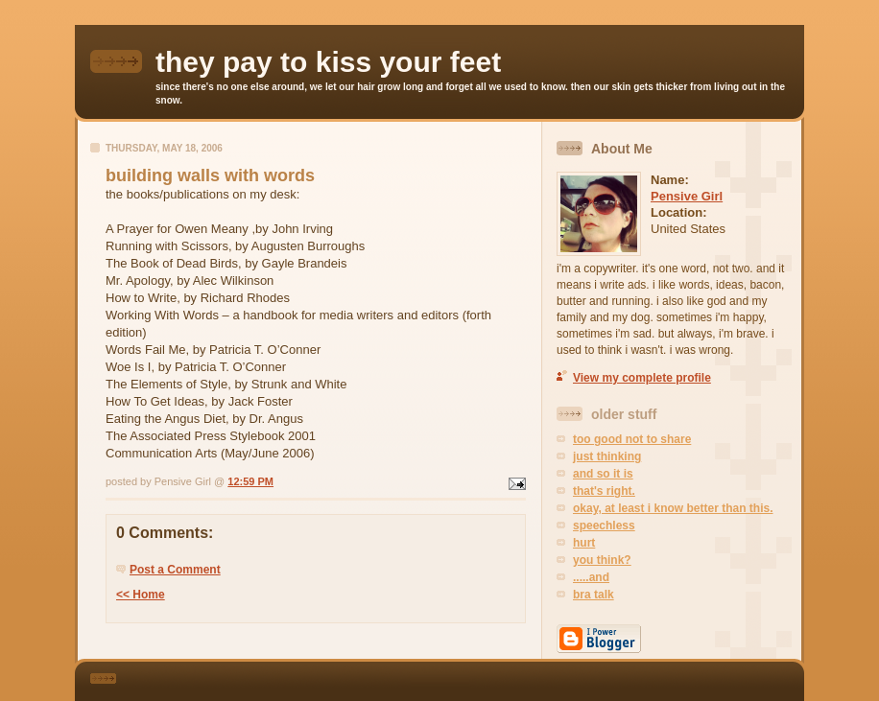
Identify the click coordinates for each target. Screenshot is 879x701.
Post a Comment (175, 569)
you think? (602, 560)
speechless (604, 525)
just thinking (607, 456)
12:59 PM (250, 481)
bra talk (593, 594)
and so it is (603, 473)
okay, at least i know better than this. (673, 508)
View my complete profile (642, 378)
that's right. (604, 491)
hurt (584, 542)
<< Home (140, 594)
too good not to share (632, 439)
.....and (591, 577)
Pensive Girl (687, 196)
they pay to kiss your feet (328, 62)
